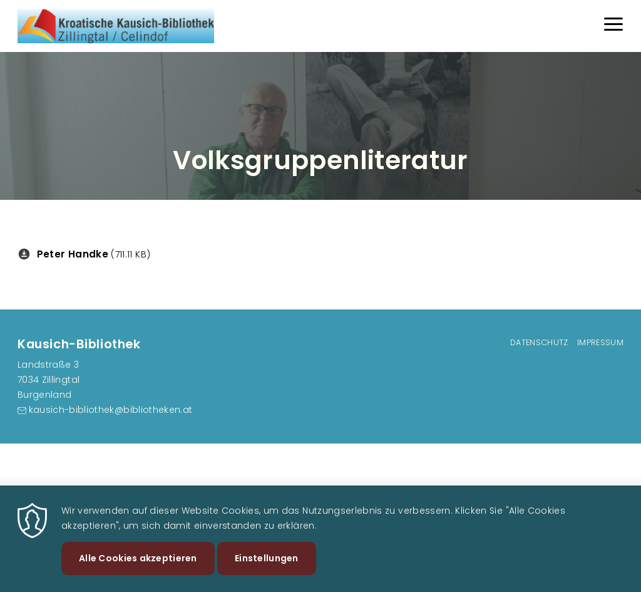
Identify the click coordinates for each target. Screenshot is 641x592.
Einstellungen (267, 567)
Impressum (600, 342)
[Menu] (613, 26)
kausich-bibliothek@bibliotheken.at (111, 409)
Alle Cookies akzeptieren (138, 567)
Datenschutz (539, 342)
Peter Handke (72, 254)
